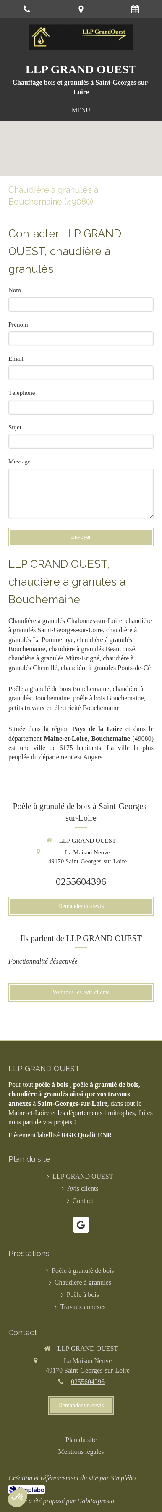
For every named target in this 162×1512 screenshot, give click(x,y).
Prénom (18, 324)
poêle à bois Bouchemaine (108, 698)
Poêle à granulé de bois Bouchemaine (58, 688)
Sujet (14, 427)
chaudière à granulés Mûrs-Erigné (53, 658)
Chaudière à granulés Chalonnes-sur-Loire (65, 620)
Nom (14, 290)
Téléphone (21, 392)
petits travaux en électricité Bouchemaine (64, 707)
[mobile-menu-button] (81, 110)
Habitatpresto (95, 1500)
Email (16, 358)
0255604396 (81, 881)
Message (19, 461)
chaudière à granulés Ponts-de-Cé (106, 667)
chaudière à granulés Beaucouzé (92, 648)
